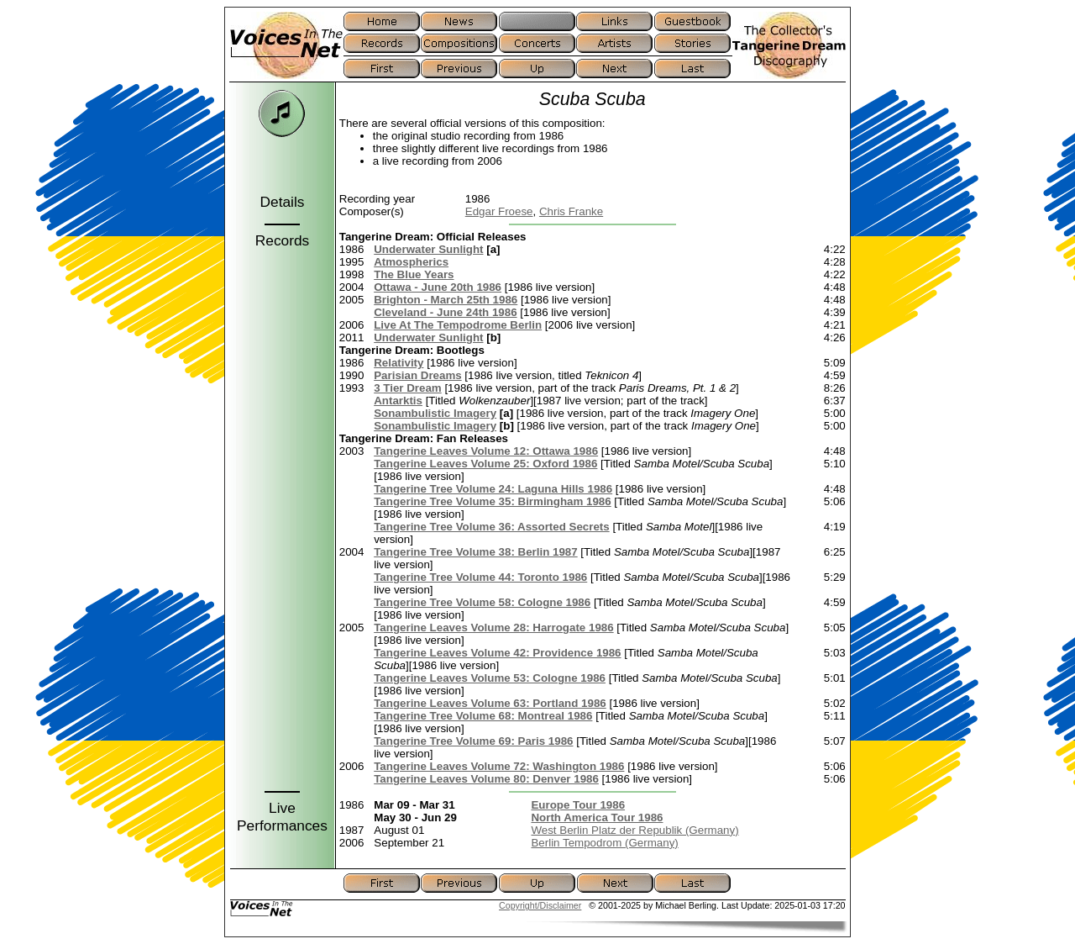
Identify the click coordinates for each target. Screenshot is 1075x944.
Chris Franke (571, 211)
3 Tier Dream (408, 388)
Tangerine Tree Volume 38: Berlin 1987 (475, 552)
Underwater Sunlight (428, 249)
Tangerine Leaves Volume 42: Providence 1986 (497, 652)
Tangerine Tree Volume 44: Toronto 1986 (480, 577)
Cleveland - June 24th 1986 (445, 312)
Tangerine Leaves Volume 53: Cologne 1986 (490, 678)
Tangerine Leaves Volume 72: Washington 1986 (499, 766)
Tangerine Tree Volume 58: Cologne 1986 (482, 602)
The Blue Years (414, 274)
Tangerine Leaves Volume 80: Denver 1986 (486, 779)
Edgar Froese (499, 211)
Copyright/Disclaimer (540, 905)
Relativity (398, 362)
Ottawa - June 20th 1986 (437, 287)
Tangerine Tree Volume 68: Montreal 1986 (483, 715)
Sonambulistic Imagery (435, 413)
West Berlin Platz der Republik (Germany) (634, 830)
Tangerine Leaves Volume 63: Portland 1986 (490, 703)
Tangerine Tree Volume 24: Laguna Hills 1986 (493, 489)
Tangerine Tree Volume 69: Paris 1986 (473, 741)
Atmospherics (411, 262)
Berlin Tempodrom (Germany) (604, 842)
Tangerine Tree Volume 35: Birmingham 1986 (492, 501)
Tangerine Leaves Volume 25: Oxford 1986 (485, 463)
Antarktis (398, 400)
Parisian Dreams (417, 375)
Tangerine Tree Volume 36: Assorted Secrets (492, 526)
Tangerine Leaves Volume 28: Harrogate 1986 (493, 627)
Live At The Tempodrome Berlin (458, 325)
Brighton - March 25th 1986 (445, 299)
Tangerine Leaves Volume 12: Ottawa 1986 (486, 451)
